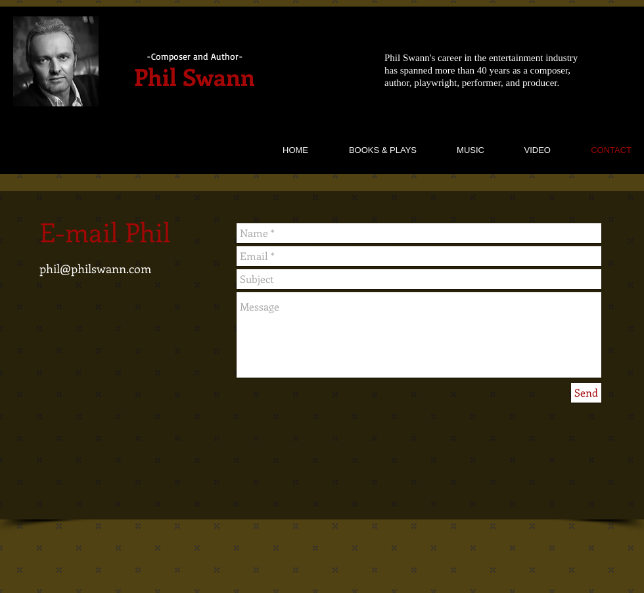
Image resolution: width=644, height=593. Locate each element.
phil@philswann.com (95, 268)
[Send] (586, 393)
